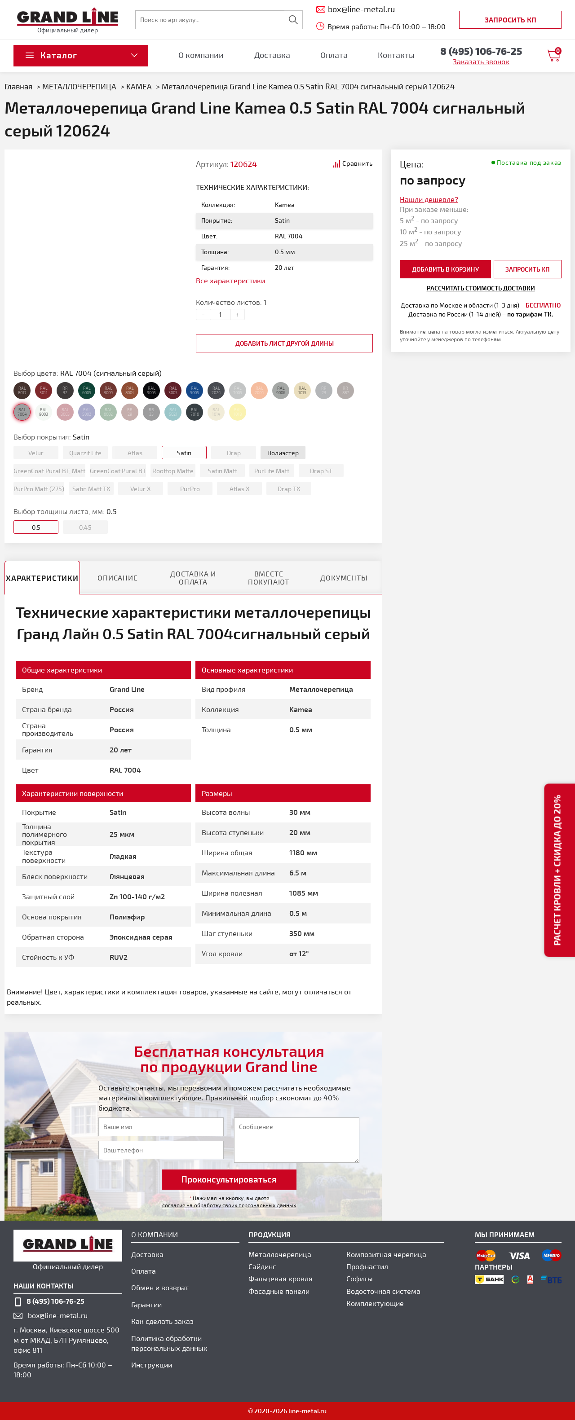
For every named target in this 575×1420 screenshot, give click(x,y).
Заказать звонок (481, 61)
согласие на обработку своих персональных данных (229, 1205)
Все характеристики (230, 280)
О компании (201, 55)
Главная (18, 86)
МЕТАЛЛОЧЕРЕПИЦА (79, 86)
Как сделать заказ (162, 1321)
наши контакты (43, 1285)
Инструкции (151, 1364)
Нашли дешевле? (429, 199)
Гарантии (146, 1304)
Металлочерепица (279, 1254)
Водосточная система (383, 1291)
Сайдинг (262, 1266)
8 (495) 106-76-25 (55, 1301)
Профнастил (367, 1266)
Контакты (396, 55)
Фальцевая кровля (280, 1278)
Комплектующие (375, 1303)
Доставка (272, 55)
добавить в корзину (445, 269)
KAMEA (139, 86)
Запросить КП (510, 19)
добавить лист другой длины (284, 343)
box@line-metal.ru (58, 1315)
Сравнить (357, 163)
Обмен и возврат (160, 1287)
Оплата (334, 55)
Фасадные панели (279, 1291)
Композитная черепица (386, 1254)
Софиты (359, 1278)
